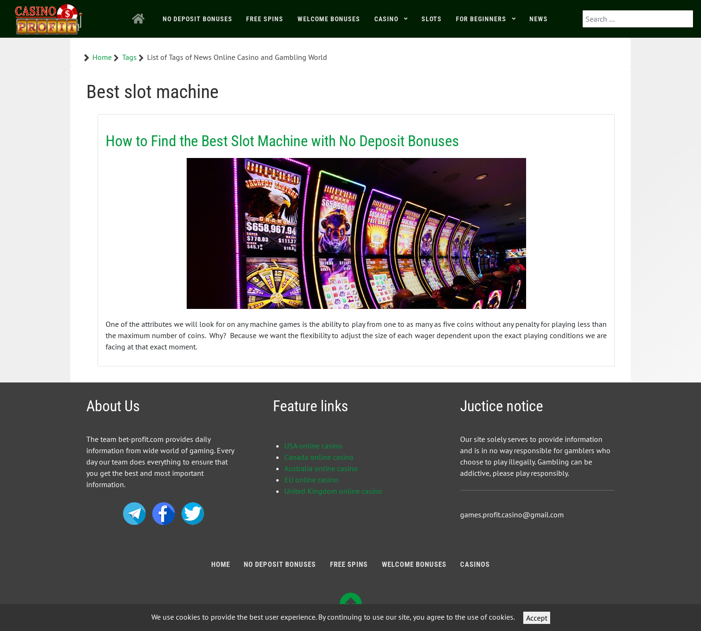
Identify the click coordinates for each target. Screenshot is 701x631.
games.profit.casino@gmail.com (512, 514)
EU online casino (311, 479)
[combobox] (638, 18)
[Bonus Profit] (49, 17)
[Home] (140, 18)
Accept (536, 618)
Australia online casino (321, 468)
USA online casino (313, 445)
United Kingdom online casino (333, 491)
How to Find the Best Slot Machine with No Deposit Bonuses (282, 141)
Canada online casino (319, 457)
